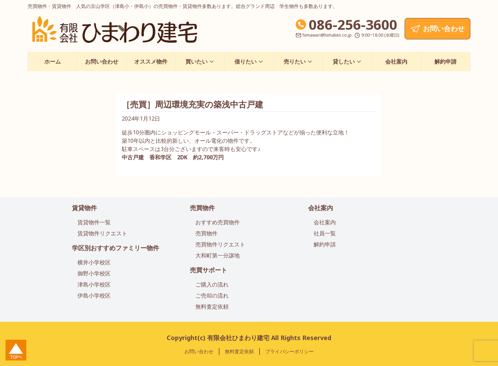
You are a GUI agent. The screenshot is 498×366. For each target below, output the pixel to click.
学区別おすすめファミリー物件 (115, 248)
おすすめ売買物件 (217, 222)
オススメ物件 (150, 61)
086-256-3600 (353, 24)
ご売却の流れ (212, 295)
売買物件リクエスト (220, 244)
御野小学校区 (94, 273)
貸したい (347, 61)
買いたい (199, 61)
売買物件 (202, 208)
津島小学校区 (94, 284)
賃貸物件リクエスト (102, 233)
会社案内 (396, 61)
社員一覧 (325, 233)
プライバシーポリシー (289, 351)
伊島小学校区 (94, 295)
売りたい (298, 61)
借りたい (249, 61)
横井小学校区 (94, 262)
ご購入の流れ (212, 284)
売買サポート (208, 270)
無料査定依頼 (212, 306)
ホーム (52, 61)
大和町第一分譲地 (217, 255)
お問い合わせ (101, 61)
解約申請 (445, 61)
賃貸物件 (84, 208)
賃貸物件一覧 (94, 222)
